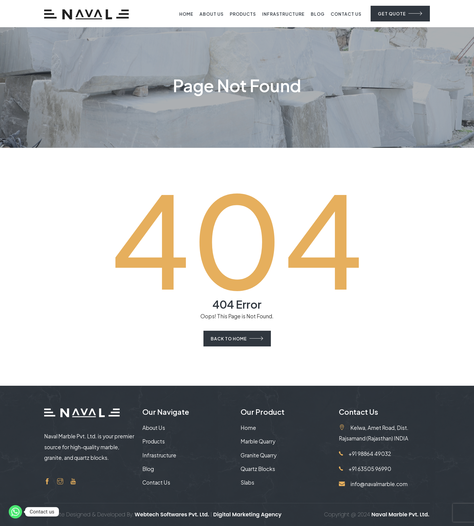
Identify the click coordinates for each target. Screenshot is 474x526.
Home (186, 14)
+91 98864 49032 (365, 453)
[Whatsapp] (15, 511)
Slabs (247, 482)
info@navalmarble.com (373, 484)
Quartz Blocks (258, 469)
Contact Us (346, 14)
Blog (318, 14)
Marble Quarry (258, 441)
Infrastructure (283, 14)
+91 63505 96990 (365, 469)
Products (243, 14)
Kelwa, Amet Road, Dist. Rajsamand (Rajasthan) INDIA (373, 433)
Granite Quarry (259, 455)
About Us (212, 14)
